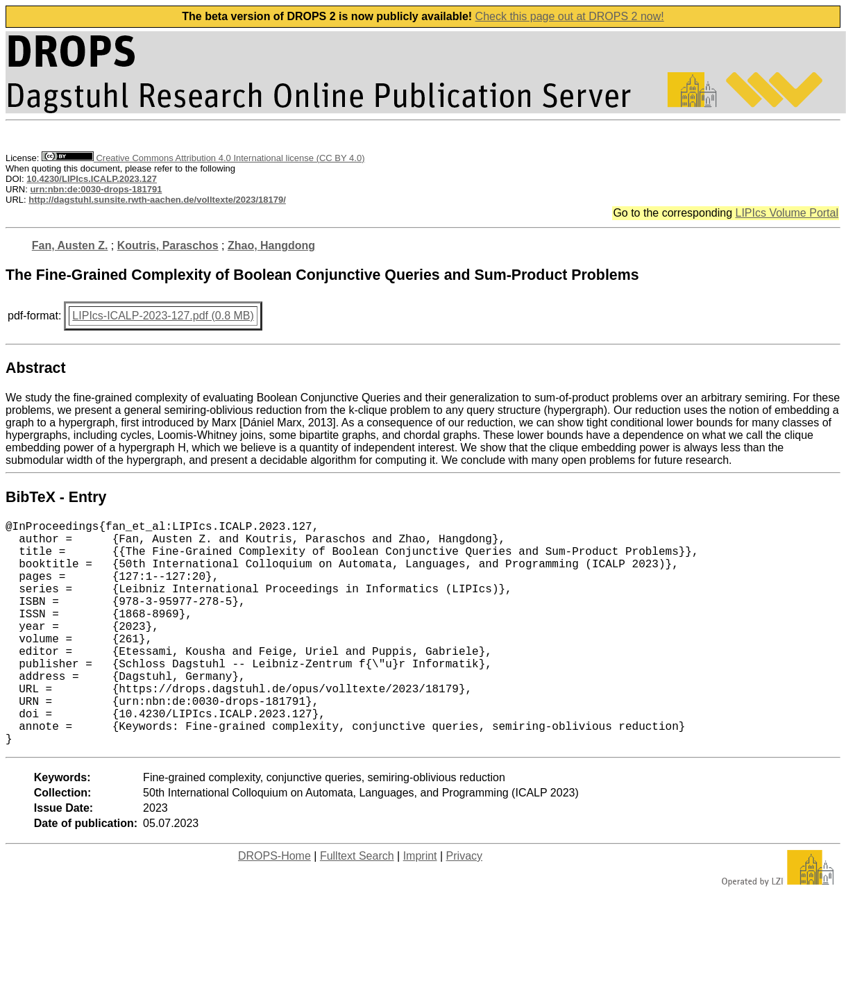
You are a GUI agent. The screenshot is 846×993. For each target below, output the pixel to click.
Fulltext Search (357, 906)
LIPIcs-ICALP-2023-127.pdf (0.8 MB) (162, 316)
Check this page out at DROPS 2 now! (569, 16)
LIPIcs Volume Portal (786, 213)
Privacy (464, 906)
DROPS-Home (274, 906)
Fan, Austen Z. (70, 245)
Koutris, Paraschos (168, 245)
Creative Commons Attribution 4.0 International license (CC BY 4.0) (203, 158)
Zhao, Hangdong (271, 245)
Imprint (420, 906)
